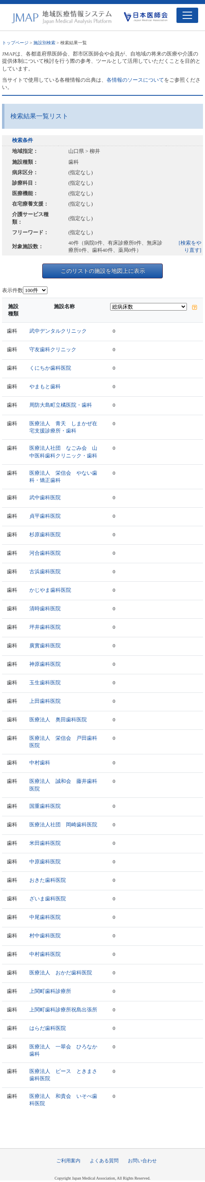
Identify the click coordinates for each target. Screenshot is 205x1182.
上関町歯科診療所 (50, 991)
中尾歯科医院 (45, 917)
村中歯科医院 (45, 936)
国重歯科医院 (45, 806)
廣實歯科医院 (45, 645)
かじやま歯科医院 (50, 590)
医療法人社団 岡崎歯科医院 (63, 825)
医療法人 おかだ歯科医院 (60, 973)
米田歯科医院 (45, 843)
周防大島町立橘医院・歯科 (60, 405)
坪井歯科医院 (45, 627)
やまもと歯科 (45, 386)
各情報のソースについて (135, 80)
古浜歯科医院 (45, 571)
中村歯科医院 (45, 954)
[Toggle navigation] (187, 15)
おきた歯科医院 (47, 880)
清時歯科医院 (45, 608)
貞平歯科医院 (45, 516)
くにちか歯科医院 (50, 368)
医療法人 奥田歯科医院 (58, 720)
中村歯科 (39, 763)
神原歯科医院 (45, 664)
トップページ (15, 42)
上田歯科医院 (45, 701)
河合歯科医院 (45, 553)
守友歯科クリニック (52, 349)
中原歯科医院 (45, 862)
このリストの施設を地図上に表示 (103, 271)
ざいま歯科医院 (47, 899)
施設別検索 (44, 42)
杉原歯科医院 (45, 534)
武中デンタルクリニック (58, 331)
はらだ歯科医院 (47, 1028)
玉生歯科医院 (45, 683)
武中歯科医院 (45, 497)
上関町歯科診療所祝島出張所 (63, 1010)
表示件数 (12, 290)
